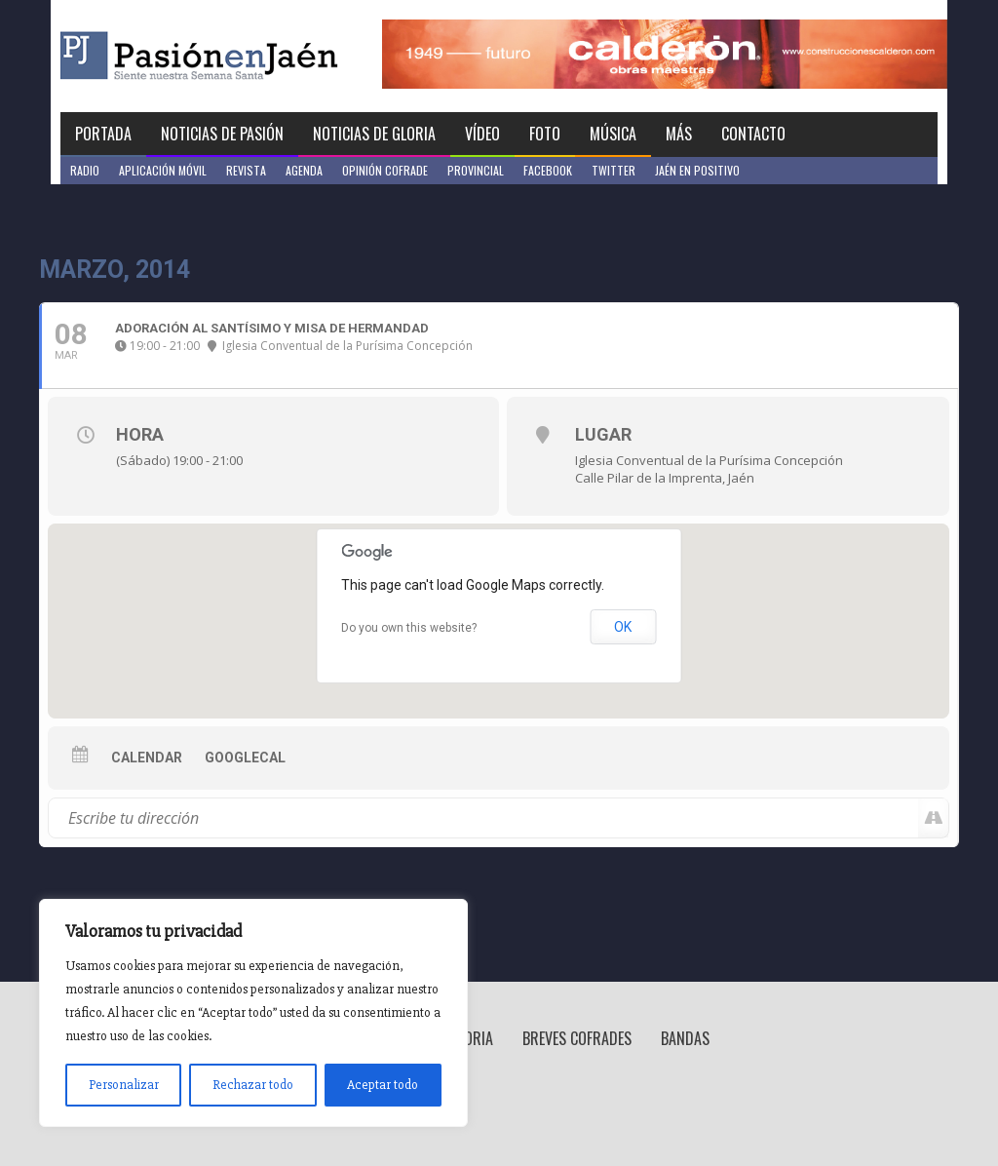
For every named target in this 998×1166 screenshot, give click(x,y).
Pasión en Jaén (251, 56)
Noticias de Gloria (374, 133)
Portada (103, 133)
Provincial (475, 170)
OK (623, 627)
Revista (246, 170)
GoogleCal (245, 757)
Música (613, 133)
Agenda (304, 170)
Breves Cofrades (577, 1038)
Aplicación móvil (163, 170)
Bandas (685, 1038)
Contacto (753, 133)
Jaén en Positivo (697, 170)
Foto (544, 133)
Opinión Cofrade (385, 170)
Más (679, 133)
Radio (84, 170)
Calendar (146, 757)
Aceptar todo (382, 1084)
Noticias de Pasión (222, 133)
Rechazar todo (252, 1084)
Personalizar (124, 1084)
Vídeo (482, 133)
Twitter (613, 170)
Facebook (547, 170)
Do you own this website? (409, 628)
